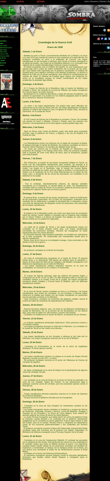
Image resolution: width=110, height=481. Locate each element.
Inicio (86, 1)
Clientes (102, 1)
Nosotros (94, 1)
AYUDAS (20, 2)
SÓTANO (41, 2)
